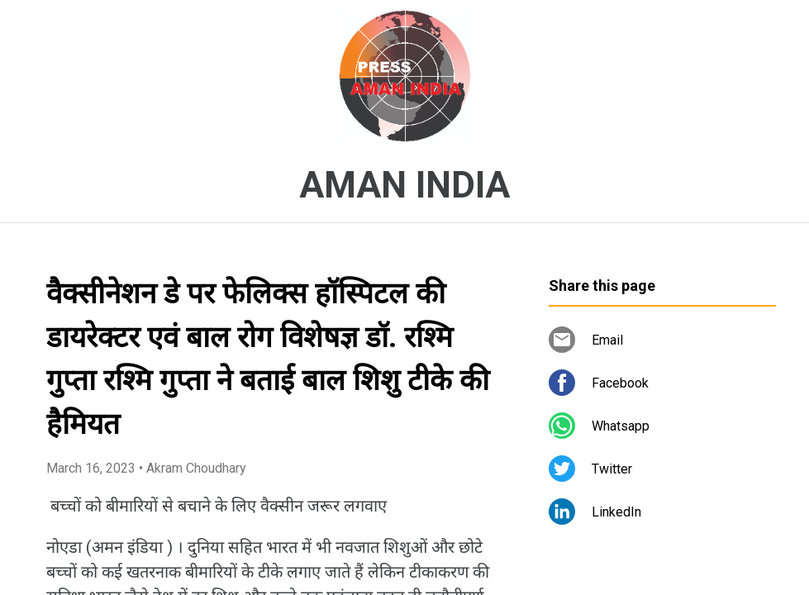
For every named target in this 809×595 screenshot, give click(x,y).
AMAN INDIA (404, 185)
